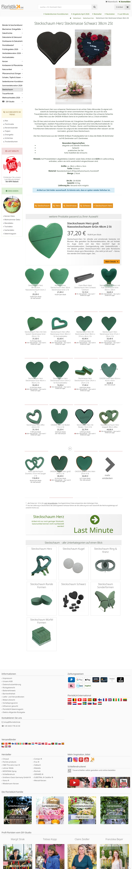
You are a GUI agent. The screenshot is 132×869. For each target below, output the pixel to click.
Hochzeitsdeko (8, 57)
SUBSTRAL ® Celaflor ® (43, 777)
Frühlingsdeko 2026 (10, 49)
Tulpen (6, 131)
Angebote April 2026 (80, 14)
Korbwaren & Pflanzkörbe (12, 65)
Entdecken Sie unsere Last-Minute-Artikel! (12, 179)
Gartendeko (8, 230)
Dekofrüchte (7, 33)
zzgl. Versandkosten (50, 503)
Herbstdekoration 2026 (11, 53)
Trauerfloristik (7, 93)
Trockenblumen (10, 141)
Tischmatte (8, 124)
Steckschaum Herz (103, 205)
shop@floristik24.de (12, 722)
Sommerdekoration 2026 (12, 85)
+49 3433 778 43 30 (12, 726)
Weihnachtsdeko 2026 (11, 97)
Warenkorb (111, 1)
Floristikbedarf (8, 45)
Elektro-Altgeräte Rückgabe (14, 712)
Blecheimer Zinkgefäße (11, 29)
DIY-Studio (8, 101)
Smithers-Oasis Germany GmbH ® (17, 777)
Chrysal (6, 759)
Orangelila (8, 134)
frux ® (36, 762)
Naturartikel (7, 69)
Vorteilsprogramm (10, 703)
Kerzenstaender (10, 127)
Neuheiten (110, 14)
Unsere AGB (8, 681)
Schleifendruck (9, 774)
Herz (57, 205)
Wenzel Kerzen (40, 780)
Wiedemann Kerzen (11, 783)
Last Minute (123, 14)
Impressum (7, 678)
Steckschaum (43, 205)
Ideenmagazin (9, 233)
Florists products (9, 762)
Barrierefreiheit (9, 693)
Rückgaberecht (9, 687)
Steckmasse (71, 205)
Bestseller (97, 14)
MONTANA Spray (9, 771)
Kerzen (5, 61)
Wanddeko (8, 223)
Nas (5, 120)
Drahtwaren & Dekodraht (12, 41)
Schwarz (86, 205)
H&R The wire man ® (11, 765)
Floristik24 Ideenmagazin (13, 709)
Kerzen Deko (9, 216)
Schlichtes (8, 138)
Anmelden (125, 1)
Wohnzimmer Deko (11, 219)
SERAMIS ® (38, 774)
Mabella (37, 768)
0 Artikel (119, 7)
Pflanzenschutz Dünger (11, 73)
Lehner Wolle (8, 768)
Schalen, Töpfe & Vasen (11, 77)
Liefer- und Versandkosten (13, 696)
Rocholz (37, 771)
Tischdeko (8, 226)
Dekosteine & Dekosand (12, 37)
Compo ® (38, 759)
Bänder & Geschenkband (12, 25)
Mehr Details (111, 261)
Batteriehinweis (9, 690)
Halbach (37, 765)
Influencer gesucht (10, 706)
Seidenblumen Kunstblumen (56, 14)
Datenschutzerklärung (12, 684)
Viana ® (6, 780)
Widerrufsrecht (9, 700)
